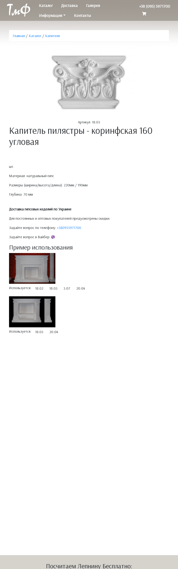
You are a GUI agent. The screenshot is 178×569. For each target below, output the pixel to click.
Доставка (69, 5)
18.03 (53, 288)
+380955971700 (69, 227)
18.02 (39, 288)
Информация (50, 15)
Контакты (82, 15)
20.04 (80, 288)
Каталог (46, 5)
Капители (52, 35)
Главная (19, 35)
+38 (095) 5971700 (154, 6)
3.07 (67, 288)
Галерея (93, 5)
